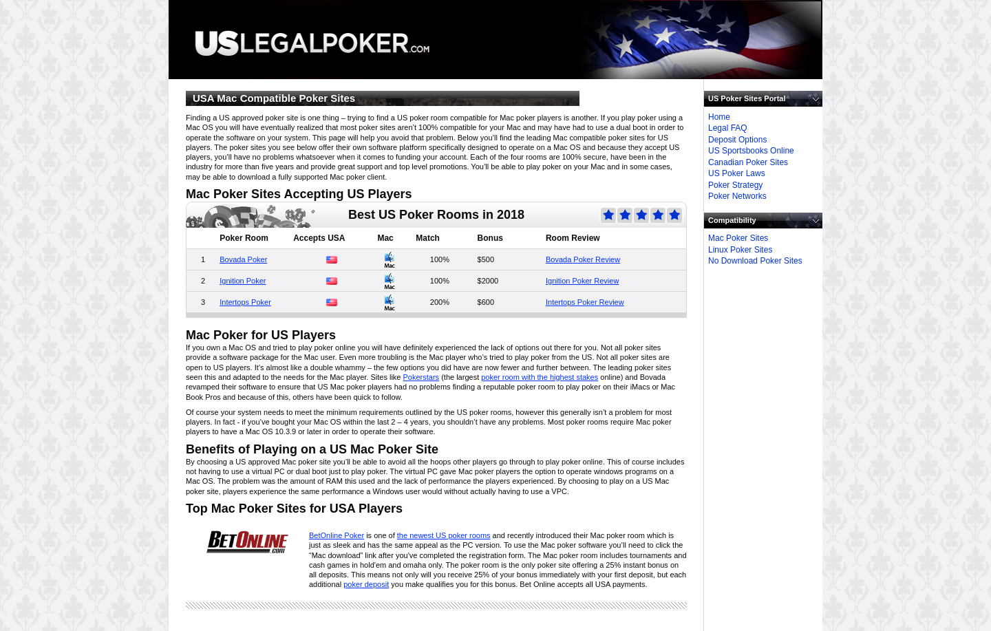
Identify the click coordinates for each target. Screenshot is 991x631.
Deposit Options (737, 140)
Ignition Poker (243, 281)
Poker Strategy (735, 185)
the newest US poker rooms (444, 535)
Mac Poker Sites (738, 238)
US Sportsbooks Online (751, 151)
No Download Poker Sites (755, 261)
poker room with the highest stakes (539, 377)
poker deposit (366, 584)
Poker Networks (737, 196)
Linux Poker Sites (740, 250)
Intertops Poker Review (585, 302)
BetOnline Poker (336, 535)
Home (719, 117)
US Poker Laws (736, 173)
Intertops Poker (245, 302)
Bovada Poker (243, 259)
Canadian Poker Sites (748, 162)
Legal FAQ (727, 128)
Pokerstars (421, 377)
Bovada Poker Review (583, 259)
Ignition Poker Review (582, 281)
